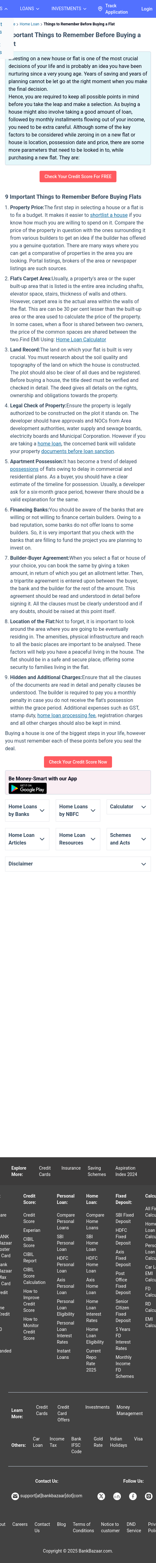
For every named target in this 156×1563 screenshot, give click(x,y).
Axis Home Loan (92, 1286)
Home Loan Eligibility (95, 1336)
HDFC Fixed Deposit (123, 1237)
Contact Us (42, 1527)
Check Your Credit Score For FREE (78, 176)
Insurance (71, 1168)
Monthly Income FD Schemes (124, 1367)
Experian (32, 1230)
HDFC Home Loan (92, 1264)
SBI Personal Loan (65, 1243)
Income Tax (57, 1442)
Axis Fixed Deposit (123, 1258)
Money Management (130, 1410)
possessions (24, 469)
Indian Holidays (118, 1442)
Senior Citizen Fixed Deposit (123, 1311)
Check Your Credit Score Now (78, 762)
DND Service (134, 1527)
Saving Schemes (97, 1171)
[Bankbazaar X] (101, 1496)
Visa (138, 1438)
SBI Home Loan (92, 1243)
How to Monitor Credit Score (31, 1329)
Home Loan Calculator (81, 340)
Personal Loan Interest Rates (65, 1332)
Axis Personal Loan (65, 1286)
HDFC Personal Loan (65, 1264)
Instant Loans (64, 1354)
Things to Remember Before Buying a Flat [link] (79, 24)
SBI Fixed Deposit (124, 1218)
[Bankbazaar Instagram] (149, 1496)
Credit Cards (45, 1171)
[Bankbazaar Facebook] (133, 1496)
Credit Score (29, 1218)
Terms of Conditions (83, 1527)
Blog (61, 1524)
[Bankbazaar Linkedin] (117, 1496)
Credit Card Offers (64, 1413)
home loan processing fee (66, 715)
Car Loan (38, 1442)
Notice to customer (110, 1527)
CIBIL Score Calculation (34, 1276)
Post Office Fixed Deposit (123, 1283)
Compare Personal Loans (66, 1221)
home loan (49, 444)
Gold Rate (98, 1442)
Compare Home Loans (95, 1221)
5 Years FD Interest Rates (122, 1339)
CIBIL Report (30, 1257)
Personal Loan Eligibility (65, 1308)
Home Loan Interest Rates (93, 1311)
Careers (20, 1524)
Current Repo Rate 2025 (93, 1360)
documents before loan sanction (77, 451)
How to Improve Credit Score (31, 1301)
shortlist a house (109, 215)
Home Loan (29, 24)
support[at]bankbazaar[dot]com (46, 1496)
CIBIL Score (29, 1242)
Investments (97, 1407)
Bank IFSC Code (77, 1445)
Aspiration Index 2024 (126, 1171)
